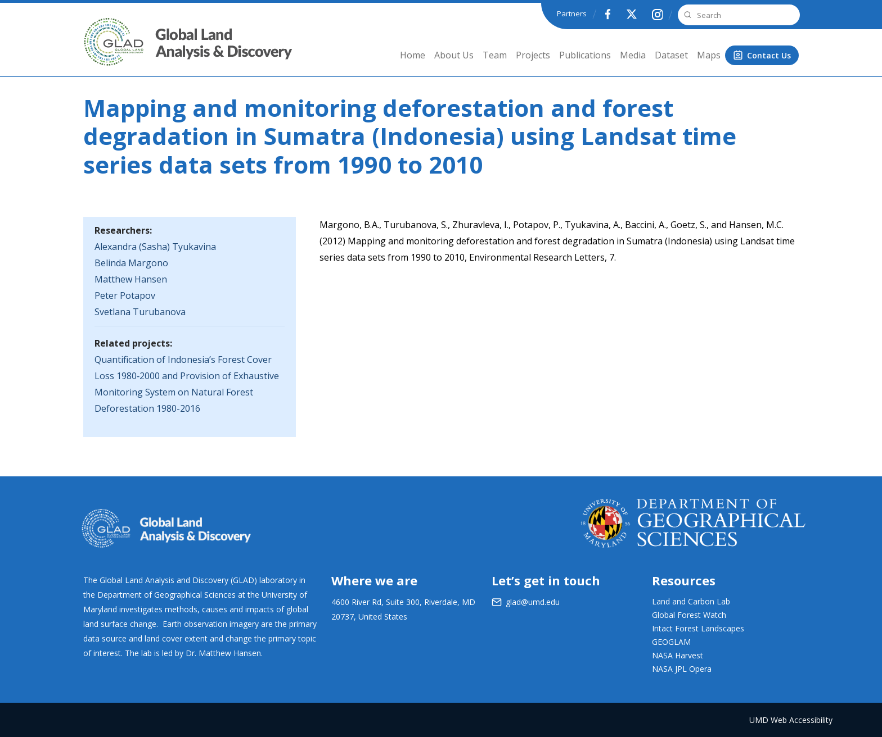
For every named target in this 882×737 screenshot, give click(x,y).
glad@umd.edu (533, 602)
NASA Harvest (677, 655)
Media (633, 55)
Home (412, 55)
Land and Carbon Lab (691, 601)
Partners (572, 13)
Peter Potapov (124, 295)
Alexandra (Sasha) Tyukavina (155, 246)
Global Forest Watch (689, 614)
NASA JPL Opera (682, 668)
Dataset (671, 55)
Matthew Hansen (130, 279)
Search (686, 14)
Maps (709, 55)
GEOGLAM (671, 641)
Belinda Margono (131, 263)
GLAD (98, 50)
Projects (533, 55)
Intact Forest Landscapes (698, 628)
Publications (585, 55)
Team (495, 55)
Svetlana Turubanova (140, 312)
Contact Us (769, 55)
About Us (454, 55)
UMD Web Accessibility (790, 720)
